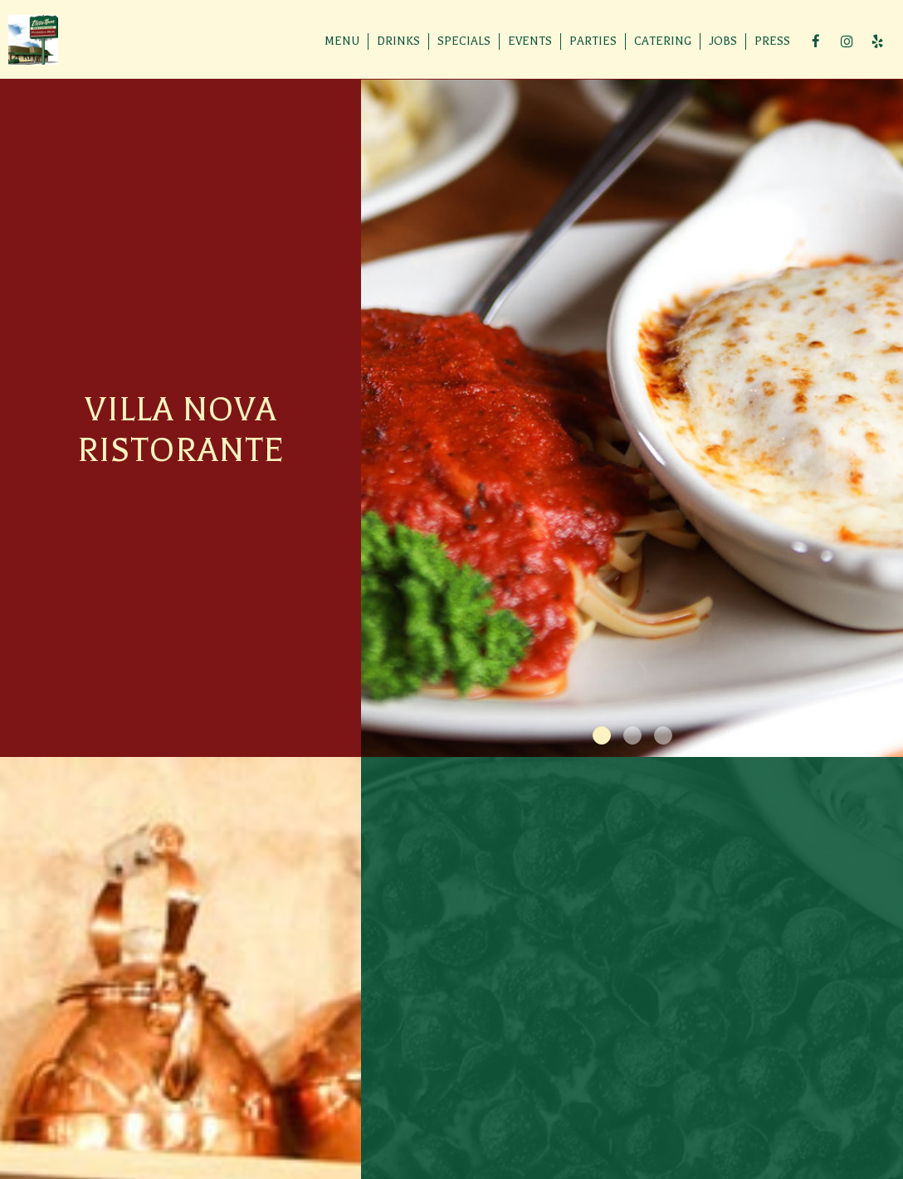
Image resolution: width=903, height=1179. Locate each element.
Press (772, 41)
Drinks (398, 41)
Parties (593, 41)
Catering (662, 41)
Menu (342, 41)
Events (530, 41)
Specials (464, 41)
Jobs (723, 41)
